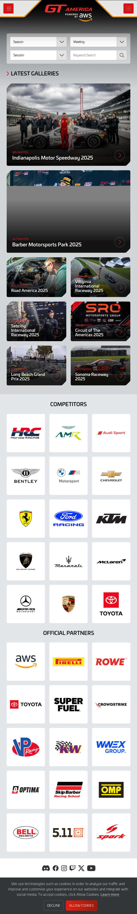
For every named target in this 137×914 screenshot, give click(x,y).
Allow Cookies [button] (81, 905)
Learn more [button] (110, 894)
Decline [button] (53, 905)
